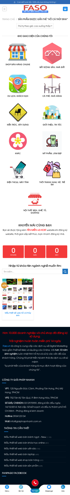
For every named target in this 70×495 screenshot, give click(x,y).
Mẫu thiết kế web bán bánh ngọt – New (25, 436)
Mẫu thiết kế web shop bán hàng (21, 459)
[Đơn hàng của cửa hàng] (35, 26)
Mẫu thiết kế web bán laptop (19, 454)
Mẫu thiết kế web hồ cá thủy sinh (18, 314)
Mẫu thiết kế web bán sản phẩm (21, 465)
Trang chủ (8, 19)
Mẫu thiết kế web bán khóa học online (24, 442)
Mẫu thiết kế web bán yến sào (20, 448)
